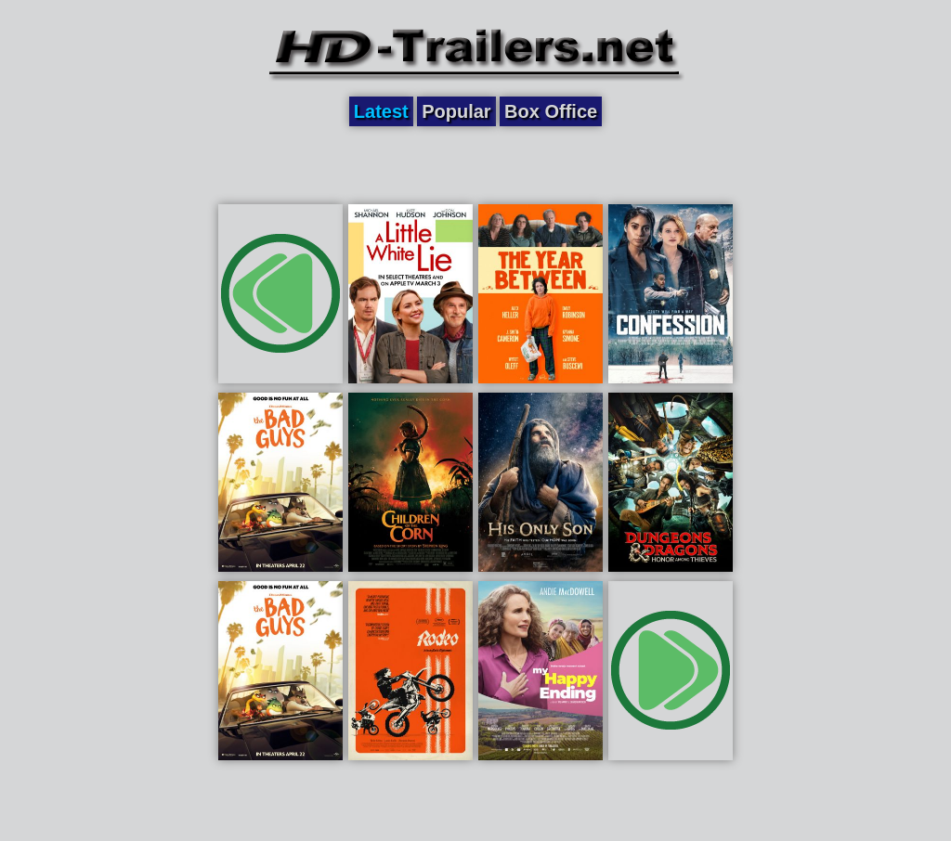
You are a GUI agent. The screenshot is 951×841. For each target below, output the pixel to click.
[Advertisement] (475, 164)
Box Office (550, 111)
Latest (381, 111)
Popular (456, 111)
